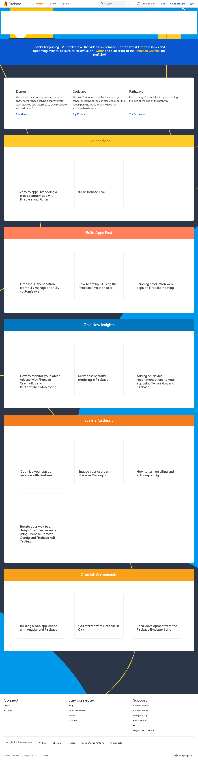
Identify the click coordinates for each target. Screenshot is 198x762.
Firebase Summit (77, 710)
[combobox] (114, 3)
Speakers (67, 3)
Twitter (7, 705)
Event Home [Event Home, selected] (38, 3)
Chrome (57, 742)
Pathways (136, 92)
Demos (21, 92)
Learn (53, 3)
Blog (163, 3)
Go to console (177, 3)
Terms (7, 755)
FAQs (135, 725)
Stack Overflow (140, 710)
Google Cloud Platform (92, 742)
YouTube (8, 710)
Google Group (140, 715)
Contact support (141, 705)
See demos (22, 114)
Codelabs (79, 92)
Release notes (140, 720)
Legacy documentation (144, 730)
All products (116, 742)
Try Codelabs (80, 114)
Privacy (16, 755)
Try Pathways (137, 114)
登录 (192, 3)
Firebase (71, 742)
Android (43, 742)
